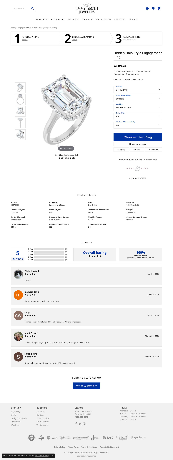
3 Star (30, 254)
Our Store (120, 19)
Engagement (41, 19)
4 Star (30, 251)
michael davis (31, 291)
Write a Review (86, 386)
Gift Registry (103, 19)
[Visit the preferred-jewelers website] (122, 437)
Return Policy (59, 447)
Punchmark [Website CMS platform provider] (91, 456)
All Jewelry (58, 19)
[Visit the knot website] (107, 437)
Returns (137, 149)
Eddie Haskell (31, 271)
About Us (40, 411)
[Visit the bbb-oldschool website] (41, 437)
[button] (147, 8)
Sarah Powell (31, 353)
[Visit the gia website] (52, 437)
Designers (73, 19)
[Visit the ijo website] (65, 437)
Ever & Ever (92, 205)
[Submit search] (33, 8)
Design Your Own (19, 418)
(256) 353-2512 (67, 157)
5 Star (30, 249)
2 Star (30, 257)
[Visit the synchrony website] (138, 437)
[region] (66, 111)
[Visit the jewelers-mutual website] (81, 437)
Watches (15, 425)
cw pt (27, 312)
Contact (134, 19)
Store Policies (42, 421)
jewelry (13, 28)
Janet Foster (30, 333)
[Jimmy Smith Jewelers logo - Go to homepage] (86, 8)
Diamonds (87, 19)
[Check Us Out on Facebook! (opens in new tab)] (76, 424)
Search (25, 40)
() (66, 249)
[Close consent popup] (52, 455)
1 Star (30, 260)
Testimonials (42, 425)
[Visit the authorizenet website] (31, 437)
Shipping (121, 149)
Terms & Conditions (89, 447)
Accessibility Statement (109, 447)
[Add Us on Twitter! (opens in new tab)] (80, 424)
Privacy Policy (42, 418)
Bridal (13, 415)
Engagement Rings (25, 28)
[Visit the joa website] (95, 437)
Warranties (153, 149)
